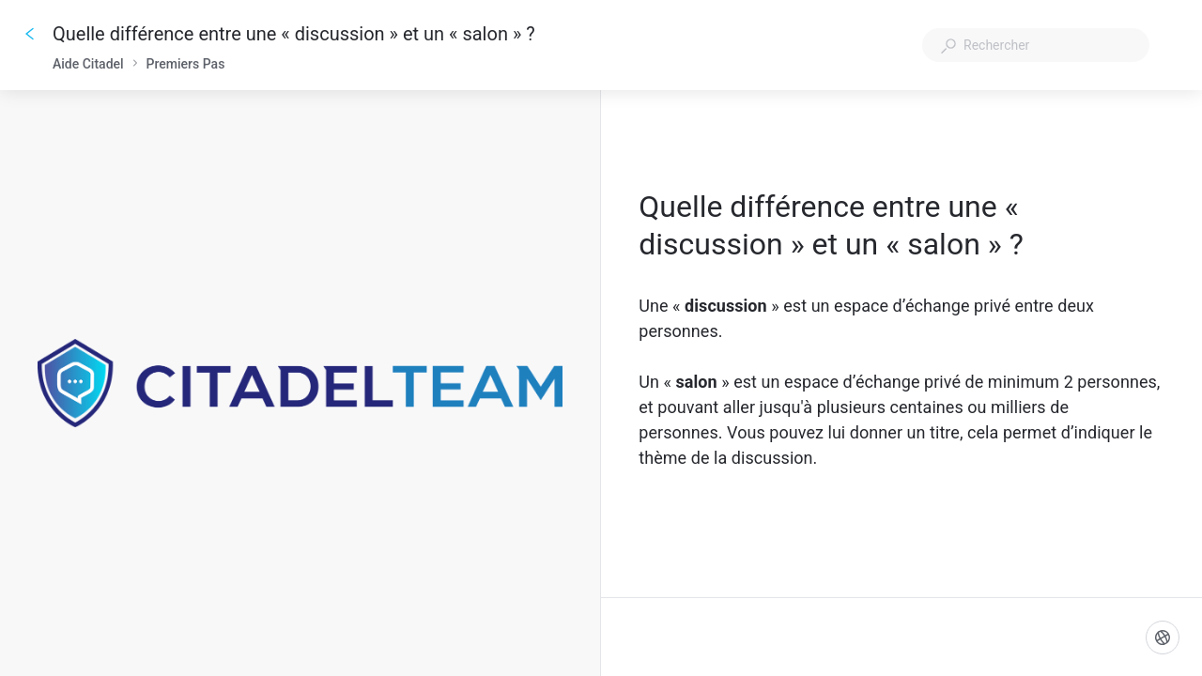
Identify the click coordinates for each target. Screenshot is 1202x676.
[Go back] (30, 34)
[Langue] (1162, 637)
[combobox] (1035, 45)
